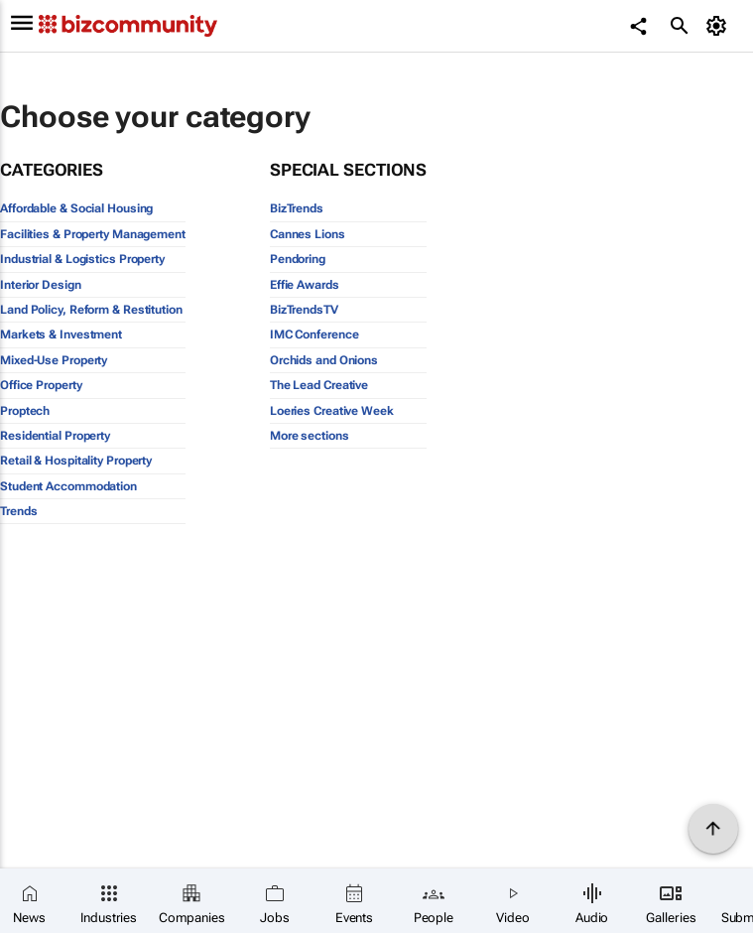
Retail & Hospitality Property (76, 460)
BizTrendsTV (304, 310)
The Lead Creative (319, 385)
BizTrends (296, 208)
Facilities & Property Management (93, 234)
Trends (18, 511)
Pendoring (297, 259)
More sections (309, 436)
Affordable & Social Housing (76, 208)
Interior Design (40, 285)
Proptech (25, 411)
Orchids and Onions (324, 360)
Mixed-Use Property (53, 360)
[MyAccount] (718, 26)
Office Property (41, 385)
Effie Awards (304, 285)
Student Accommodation (68, 486)
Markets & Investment (61, 334)
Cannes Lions (307, 234)
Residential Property (55, 436)
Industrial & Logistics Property (82, 259)
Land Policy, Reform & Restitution (91, 310)
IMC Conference (314, 334)
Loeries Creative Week (332, 411)
